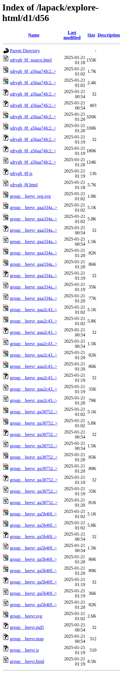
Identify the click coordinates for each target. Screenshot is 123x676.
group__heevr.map (27, 638)
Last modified (71, 35)
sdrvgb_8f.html (24, 184)
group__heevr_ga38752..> (34, 411)
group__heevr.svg (26, 616)
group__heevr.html (27, 661)
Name (34, 35)
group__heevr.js (24, 650)
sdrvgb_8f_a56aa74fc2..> (33, 71)
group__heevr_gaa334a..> (33, 207)
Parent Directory (25, 50)
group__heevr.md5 (27, 627)
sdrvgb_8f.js (21, 173)
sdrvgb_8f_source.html (31, 60)
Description (109, 35)
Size (91, 35)
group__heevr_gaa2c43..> (33, 309)
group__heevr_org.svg (30, 196)
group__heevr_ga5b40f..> (33, 513)
